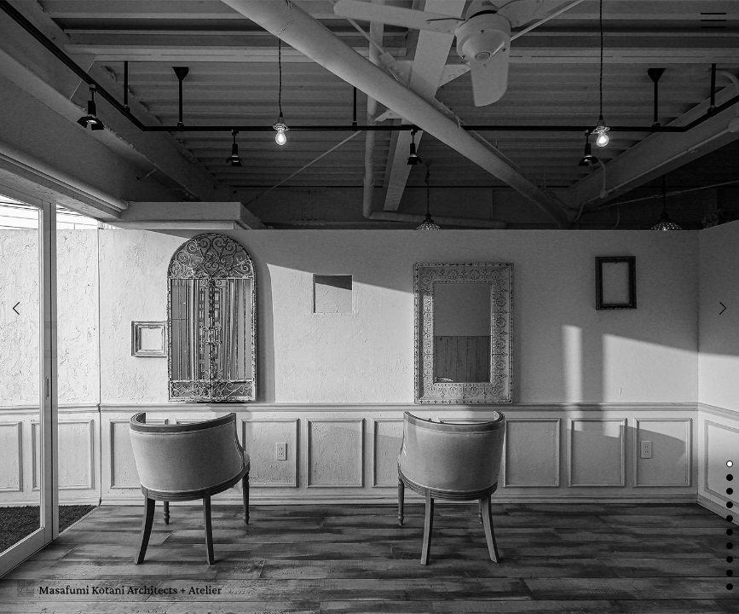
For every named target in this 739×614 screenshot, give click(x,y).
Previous (16, 308)
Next (722, 308)
